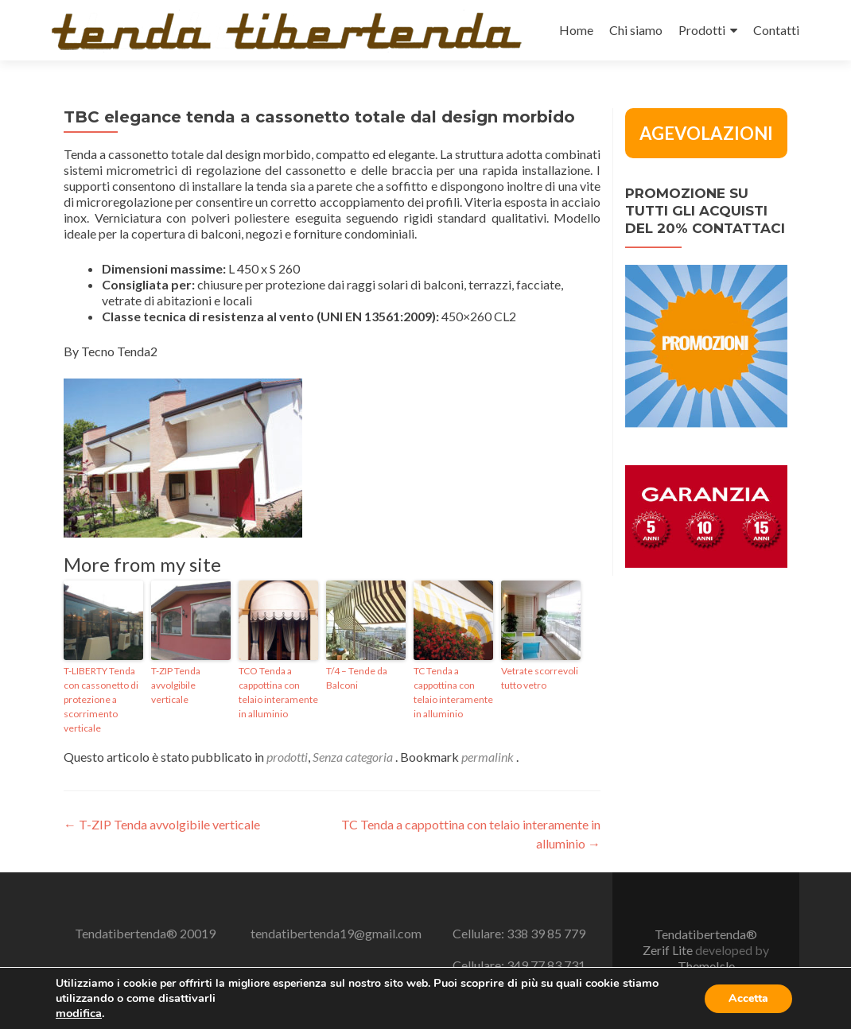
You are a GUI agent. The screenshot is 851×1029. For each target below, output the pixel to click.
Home (576, 29)
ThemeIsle (706, 965)
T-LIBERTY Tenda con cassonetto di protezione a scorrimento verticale (101, 699)
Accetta (748, 998)
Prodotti (701, 29)
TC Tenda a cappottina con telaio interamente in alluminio (453, 692)
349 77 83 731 (546, 965)
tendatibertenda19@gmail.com (336, 933)
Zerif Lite (669, 949)
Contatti (776, 29)
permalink (488, 756)
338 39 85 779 (546, 933)
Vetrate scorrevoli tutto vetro (539, 678)
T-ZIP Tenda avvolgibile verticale (175, 685)
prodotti (287, 756)
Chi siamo (636, 29)
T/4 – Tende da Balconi (356, 678)
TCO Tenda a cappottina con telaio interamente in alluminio (278, 692)
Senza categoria (353, 756)
